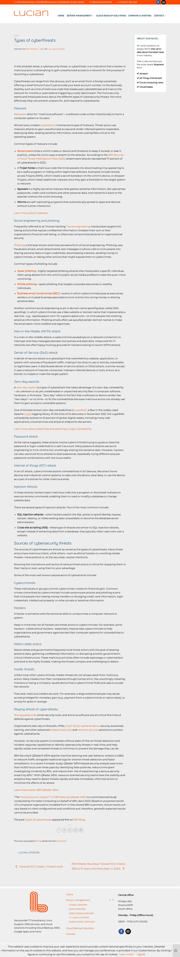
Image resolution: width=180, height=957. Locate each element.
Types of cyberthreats (38, 819)
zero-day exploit (26, 387)
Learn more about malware (31, 213)
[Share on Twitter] (64, 830)
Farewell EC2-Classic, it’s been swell (38, 866)
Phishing (19, 245)
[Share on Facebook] (59, 830)
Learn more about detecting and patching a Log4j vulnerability (52, 428)
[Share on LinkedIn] (81, 830)
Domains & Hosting (139, 15)
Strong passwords (25, 715)
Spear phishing (26, 270)
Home (61, 15)
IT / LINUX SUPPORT (79, 917)
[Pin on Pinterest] (75, 830)
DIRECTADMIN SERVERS (81, 913)
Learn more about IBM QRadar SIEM (36, 789)
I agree (141, 954)
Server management (80, 15)
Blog (16, 35)
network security (88, 729)
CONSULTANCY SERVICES (82, 921)
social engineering (79, 226)
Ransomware (25, 151)
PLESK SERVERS (77, 909)
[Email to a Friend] (70, 830)
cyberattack (48, 125)
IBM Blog (79, 819)
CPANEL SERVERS (78, 905)
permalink (61, 841)
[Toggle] (113, 900)
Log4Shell (80, 410)
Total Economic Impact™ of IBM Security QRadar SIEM (53, 797)
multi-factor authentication (82, 725)
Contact (160, 15)
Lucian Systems (56, 49)
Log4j (27, 414)
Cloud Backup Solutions (111, 15)
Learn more (126, 954)
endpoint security (61, 729)
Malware (19, 114)
